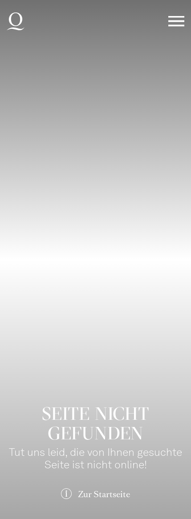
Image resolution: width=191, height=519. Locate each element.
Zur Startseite (104, 494)
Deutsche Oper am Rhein (15, 21)
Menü (176, 21)
